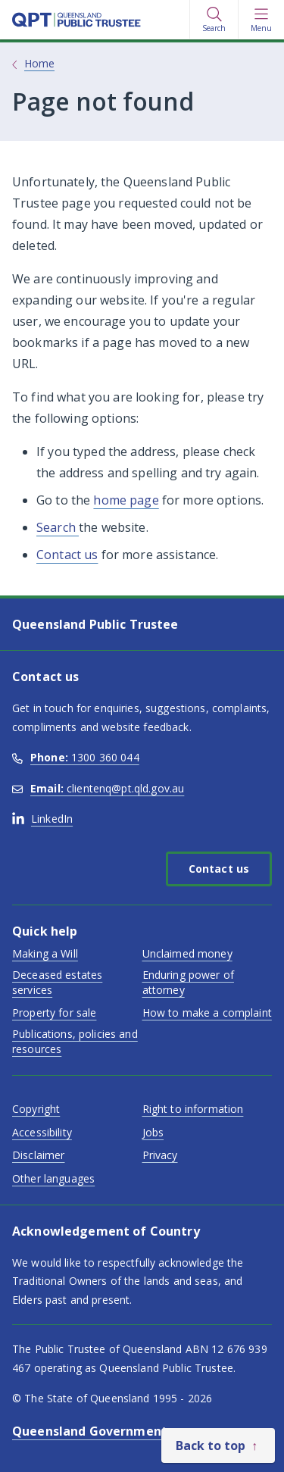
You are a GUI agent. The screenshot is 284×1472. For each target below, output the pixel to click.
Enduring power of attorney (188, 982)
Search (57, 527)
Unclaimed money (187, 953)
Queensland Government (89, 1431)
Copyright (36, 1109)
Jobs (153, 1132)
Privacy (160, 1155)
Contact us (67, 554)
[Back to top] (218, 1445)
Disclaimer (38, 1155)
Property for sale (54, 1012)
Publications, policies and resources (75, 1041)
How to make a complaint (207, 1012)
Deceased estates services (57, 982)
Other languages (53, 1178)
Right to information (193, 1109)
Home (39, 63)
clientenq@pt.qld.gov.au (98, 788)
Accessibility (42, 1132)
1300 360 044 (75, 757)
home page (125, 500)
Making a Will (45, 953)
